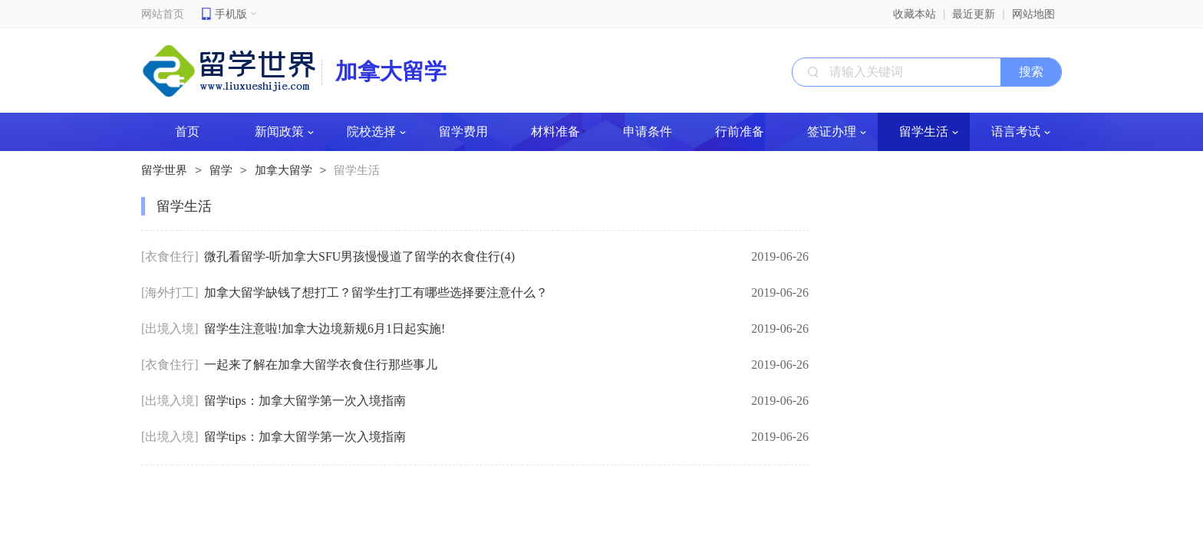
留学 (220, 169)
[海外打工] (170, 292)
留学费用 (463, 131)
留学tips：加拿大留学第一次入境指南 (305, 400)
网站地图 (1033, 14)
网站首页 (162, 14)
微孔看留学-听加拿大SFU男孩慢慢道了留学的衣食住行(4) (359, 256)
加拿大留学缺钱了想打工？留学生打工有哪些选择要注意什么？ (376, 292)
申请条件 (647, 131)
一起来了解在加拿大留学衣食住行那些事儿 (320, 364)
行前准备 (739, 131)
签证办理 (836, 131)
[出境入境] (170, 328)
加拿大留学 (283, 169)
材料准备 (555, 131)
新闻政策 (284, 131)
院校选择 (376, 131)
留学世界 (164, 169)
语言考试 (1020, 131)
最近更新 (973, 14)
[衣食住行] (170, 256)
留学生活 (928, 131)
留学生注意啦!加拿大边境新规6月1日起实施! (325, 328)
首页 (187, 131)
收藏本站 (914, 14)
